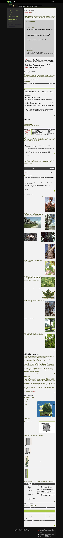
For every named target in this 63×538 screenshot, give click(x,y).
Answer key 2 (26, 132)
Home (20, 6)
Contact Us (25, 530)
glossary (34, 391)
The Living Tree (23, 529)
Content (10, 14)
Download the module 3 (27, 12)
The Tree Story (28, 529)
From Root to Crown (17, 529)
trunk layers (30, 421)
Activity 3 (26, 67)
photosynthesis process (30, 381)
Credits (23, 530)
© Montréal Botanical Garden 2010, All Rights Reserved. (44, 536)
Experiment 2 (26, 134)
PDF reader (46, 535)
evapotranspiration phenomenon (36, 389)
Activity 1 (26, 59)
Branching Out (22, 6)
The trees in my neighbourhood (13, 16)
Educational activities (12, 26)
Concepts (26, 131)
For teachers (26, 6)
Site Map (20, 530)
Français (29, 530)
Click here (41, 532)
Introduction (10, 12)
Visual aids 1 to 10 (27, 130)
